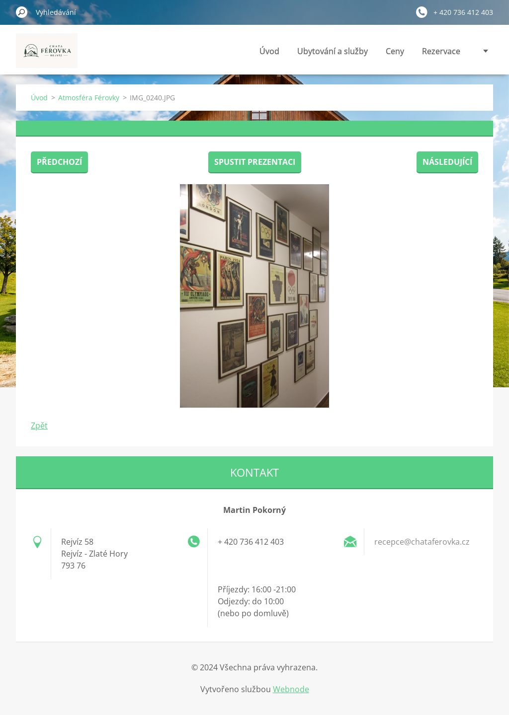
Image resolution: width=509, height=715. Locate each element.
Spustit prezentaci (254, 161)
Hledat (22, 12)
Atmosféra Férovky (88, 97)
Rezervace (441, 51)
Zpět (39, 425)
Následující (447, 161)
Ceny (395, 51)
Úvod (269, 51)
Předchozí (59, 161)
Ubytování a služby (332, 51)
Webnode (291, 689)
